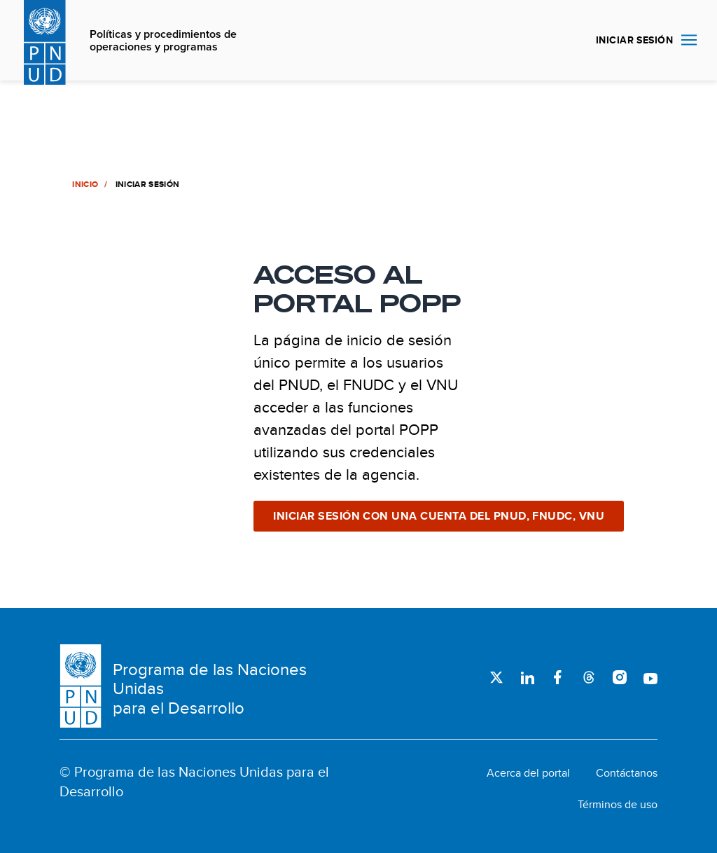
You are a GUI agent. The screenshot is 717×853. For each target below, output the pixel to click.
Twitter (496, 677)
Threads (589, 677)
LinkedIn (527, 677)
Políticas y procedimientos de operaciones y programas (163, 41)
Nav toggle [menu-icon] (689, 39)
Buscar (568, 41)
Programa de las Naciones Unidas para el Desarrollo (210, 689)
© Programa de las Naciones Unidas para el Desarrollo (194, 781)
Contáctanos (626, 773)
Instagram (620, 677)
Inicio (84, 184)
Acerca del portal (528, 773)
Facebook (558, 677)
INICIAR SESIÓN (634, 40)
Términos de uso (617, 804)
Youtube (650, 677)
